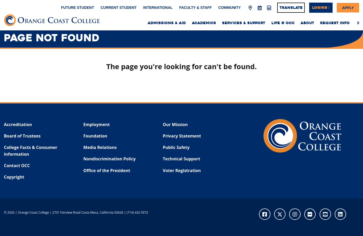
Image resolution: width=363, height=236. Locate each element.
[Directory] (269, 8)
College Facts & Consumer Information (30, 151)
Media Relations (100, 147)
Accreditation (18, 124)
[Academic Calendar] (259, 8)
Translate (291, 7)
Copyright (14, 177)
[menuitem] (358, 23)
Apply (348, 7)
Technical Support (181, 159)
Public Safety (176, 147)
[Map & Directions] (250, 8)
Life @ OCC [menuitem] (283, 23)
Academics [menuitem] (204, 23)
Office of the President (106, 170)
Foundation (95, 136)
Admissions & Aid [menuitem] (167, 23)
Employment (96, 124)
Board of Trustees (22, 136)
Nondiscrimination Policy (109, 159)
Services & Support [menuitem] (243, 23)
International (158, 7)
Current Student (119, 7)
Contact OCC (17, 165)
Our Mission (175, 124)
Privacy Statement (182, 136)
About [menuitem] (307, 23)
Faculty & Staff (195, 7)
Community (229, 7)
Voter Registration (182, 170)
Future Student (77, 7)
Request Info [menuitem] (335, 23)
